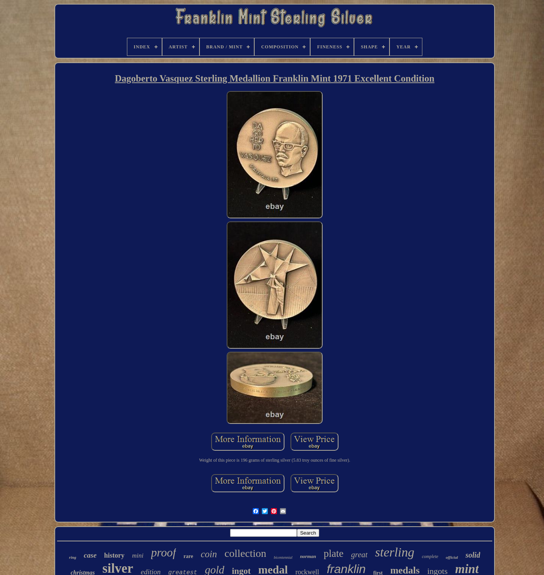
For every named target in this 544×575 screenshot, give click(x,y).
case (90, 555)
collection (245, 553)
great (359, 554)
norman (308, 556)
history (114, 555)
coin (209, 554)
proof (163, 552)
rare (188, 556)
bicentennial (283, 557)
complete (430, 556)
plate (333, 553)
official (452, 557)
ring (72, 557)
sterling (394, 552)
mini (138, 555)
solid (472, 555)
